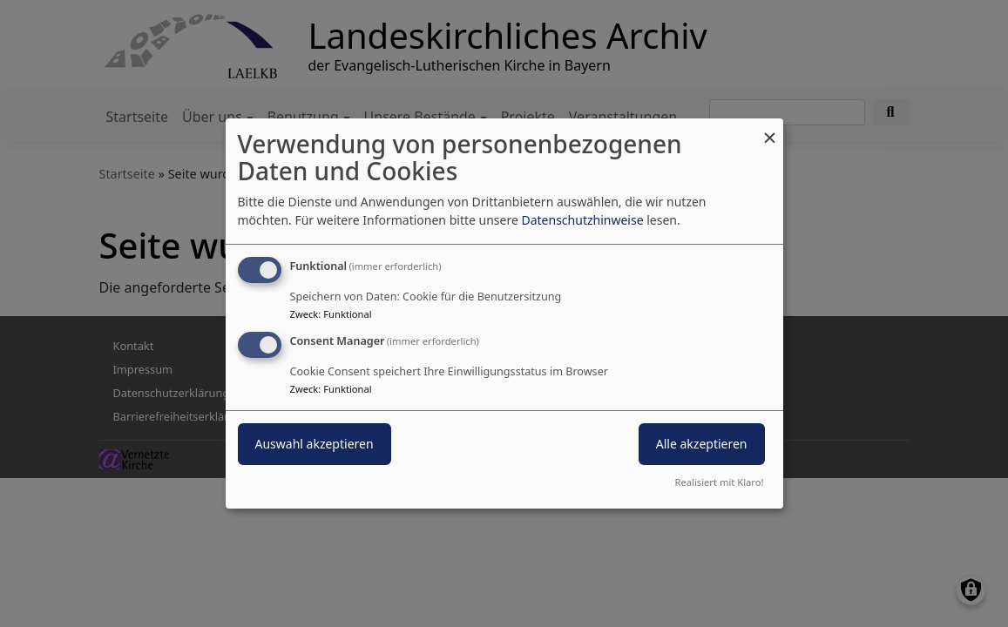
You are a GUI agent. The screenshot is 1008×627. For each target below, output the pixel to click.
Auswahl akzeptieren (314, 443)
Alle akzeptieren (702, 443)
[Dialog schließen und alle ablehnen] (770, 129)
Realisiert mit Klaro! (719, 482)
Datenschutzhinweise (582, 220)
